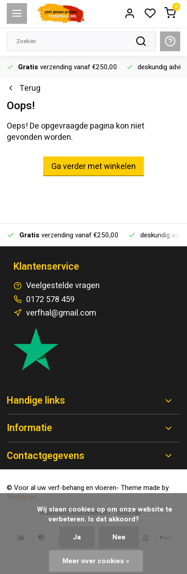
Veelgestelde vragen (63, 285)
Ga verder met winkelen (93, 166)
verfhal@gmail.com (61, 313)
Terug (23, 88)
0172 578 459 (50, 299)
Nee (118, 537)
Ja (77, 537)
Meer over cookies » (95, 561)
